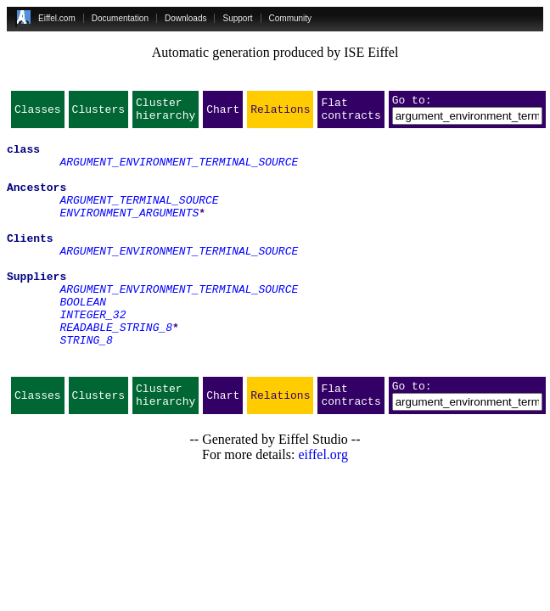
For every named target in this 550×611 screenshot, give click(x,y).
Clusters (98, 113)
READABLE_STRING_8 (115, 370)
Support (237, 18)
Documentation (120, 18)
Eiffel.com (57, 18)
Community (290, 18)
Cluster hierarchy (165, 113)
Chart (222, 113)
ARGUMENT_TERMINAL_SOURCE (138, 217)
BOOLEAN (82, 339)
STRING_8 (85, 385)
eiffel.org (323, 508)
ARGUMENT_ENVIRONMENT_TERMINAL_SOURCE (178, 171)
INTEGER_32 (92, 354)
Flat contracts (350, 113)
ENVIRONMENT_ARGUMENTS (129, 232)
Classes (37, 113)
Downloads (185, 18)
